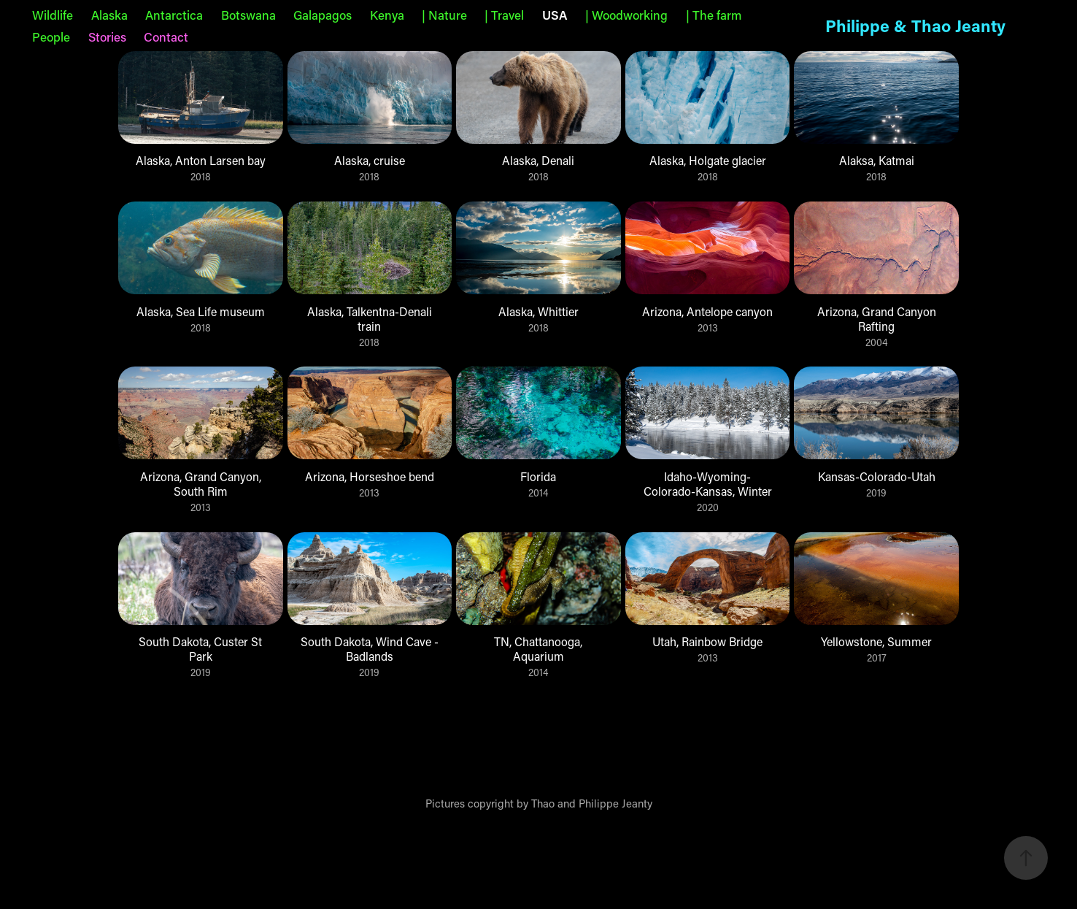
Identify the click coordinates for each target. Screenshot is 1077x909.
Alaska (109, 15)
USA (555, 15)
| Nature (444, 15)
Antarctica (174, 15)
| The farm (713, 15)
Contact (166, 36)
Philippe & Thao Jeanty (915, 26)
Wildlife (52, 15)
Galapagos (322, 15)
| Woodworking (626, 15)
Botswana (248, 15)
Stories (107, 36)
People (51, 36)
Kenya (387, 15)
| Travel (504, 15)
